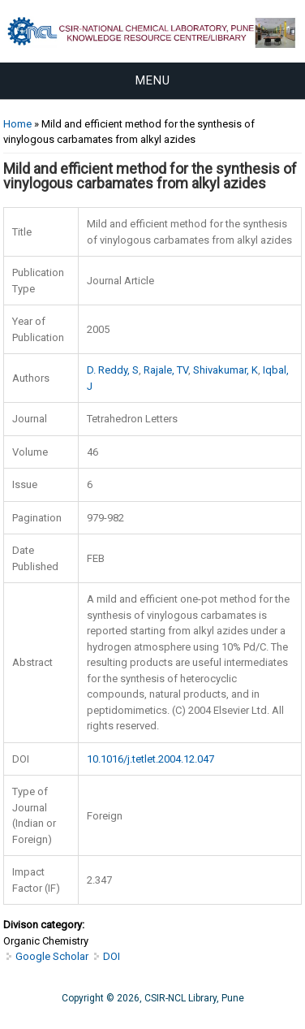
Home (17, 124)
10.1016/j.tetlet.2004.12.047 (150, 759)
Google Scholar (51, 956)
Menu (152, 80)
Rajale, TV (166, 370)
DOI (111, 956)
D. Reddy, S (113, 370)
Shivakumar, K (225, 370)
